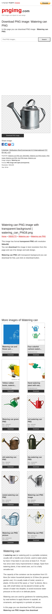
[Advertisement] (26, 69)
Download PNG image (12, 135)
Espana (17, 3)
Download (10, 355)
